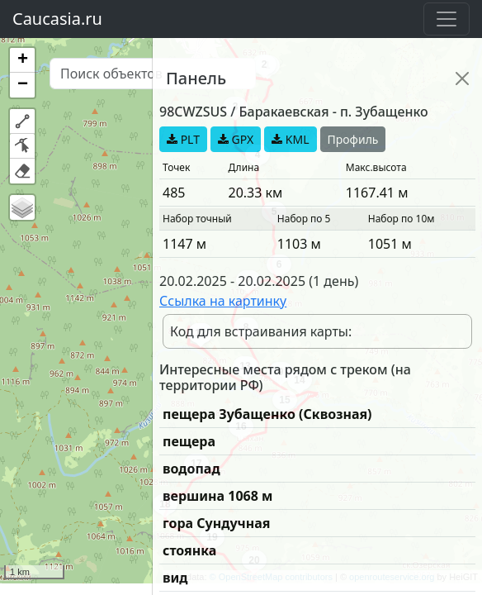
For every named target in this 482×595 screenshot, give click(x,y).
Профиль (353, 139)
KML (290, 139)
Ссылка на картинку (222, 301)
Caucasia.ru (57, 18)
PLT (183, 139)
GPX (235, 139)
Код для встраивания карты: (261, 331)
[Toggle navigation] (446, 19)
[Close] (462, 78)
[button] (22, 60)
